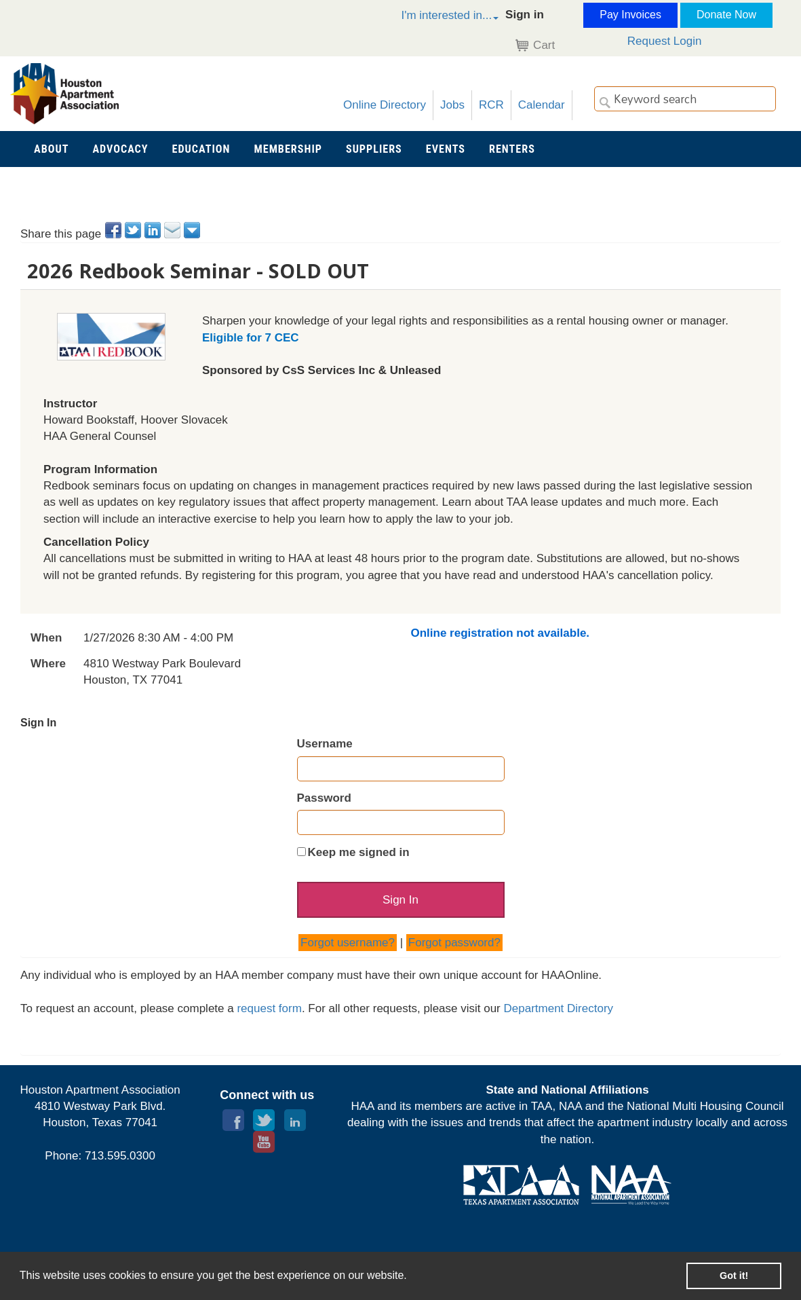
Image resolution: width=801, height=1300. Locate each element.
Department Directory (559, 1009)
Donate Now (726, 14)
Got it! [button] (734, 1275)
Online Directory (384, 104)
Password (324, 798)
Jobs (452, 104)
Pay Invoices (630, 14)
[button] (435, 17)
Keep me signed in (359, 852)
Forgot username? (347, 943)
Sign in (524, 14)
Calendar (541, 104)
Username (325, 743)
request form (269, 1009)
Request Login (664, 41)
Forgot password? (454, 943)
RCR (491, 104)
